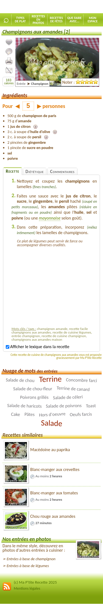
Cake (15, 414)
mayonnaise (49, 218)
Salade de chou (20, 380)
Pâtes (29, 414)
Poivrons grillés (34, 397)
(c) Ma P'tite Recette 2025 (35, 582)
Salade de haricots (24, 405)
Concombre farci (81, 380)
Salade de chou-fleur (32, 389)
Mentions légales (27, 588)
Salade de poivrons (64, 406)
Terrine (50, 379)
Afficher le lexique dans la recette (37, 346)
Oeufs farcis (81, 414)
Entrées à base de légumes (28, 565)
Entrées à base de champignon (31, 558)
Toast (91, 406)
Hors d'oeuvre (52, 414)
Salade (51, 423)
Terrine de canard (73, 388)
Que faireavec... (74, 19)
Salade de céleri (68, 397)
